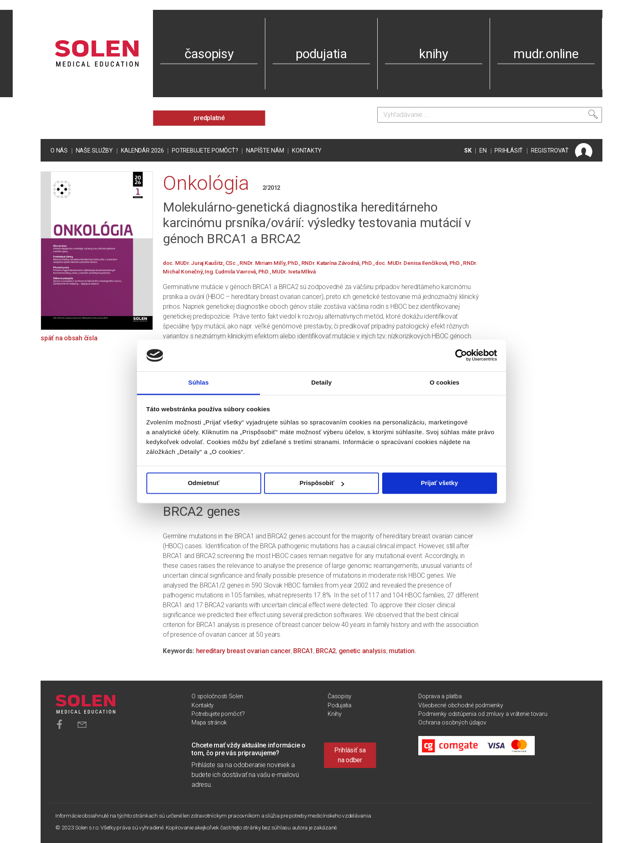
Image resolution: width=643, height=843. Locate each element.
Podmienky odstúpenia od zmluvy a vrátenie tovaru (482, 714)
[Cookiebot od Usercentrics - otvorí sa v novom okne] (461, 355)
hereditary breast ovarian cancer (243, 651)
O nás (59, 150)
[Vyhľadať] (592, 114)
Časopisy (339, 696)
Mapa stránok (209, 722)
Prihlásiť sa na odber (350, 755)
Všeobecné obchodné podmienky (460, 705)
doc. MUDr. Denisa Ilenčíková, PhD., (419, 263)
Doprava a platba (439, 696)
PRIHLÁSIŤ (509, 150)
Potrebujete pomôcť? (205, 150)
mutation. (402, 651)
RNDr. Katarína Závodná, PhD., (338, 263)
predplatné (209, 118)
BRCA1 (303, 651)
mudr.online (545, 54)
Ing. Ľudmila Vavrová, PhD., (238, 271)
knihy (433, 54)
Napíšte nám (265, 150)
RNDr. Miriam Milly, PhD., (270, 263)
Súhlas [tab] (198, 382)
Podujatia (339, 705)
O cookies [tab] (445, 382)
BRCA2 (326, 651)
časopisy (209, 54)
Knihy (335, 714)
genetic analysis (362, 651)
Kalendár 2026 (142, 150)
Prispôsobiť (321, 483)
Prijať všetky (439, 483)
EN (483, 150)
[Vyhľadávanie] (489, 115)
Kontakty (307, 150)
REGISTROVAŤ (550, 150)
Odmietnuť (203, 483)
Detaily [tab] (321, 382)
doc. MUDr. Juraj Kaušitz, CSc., (201, 263)
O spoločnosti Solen (217, 696)
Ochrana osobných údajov (452, 722)
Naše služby (94, 150)
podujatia (321, 54)
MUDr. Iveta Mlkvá (294, 271)
